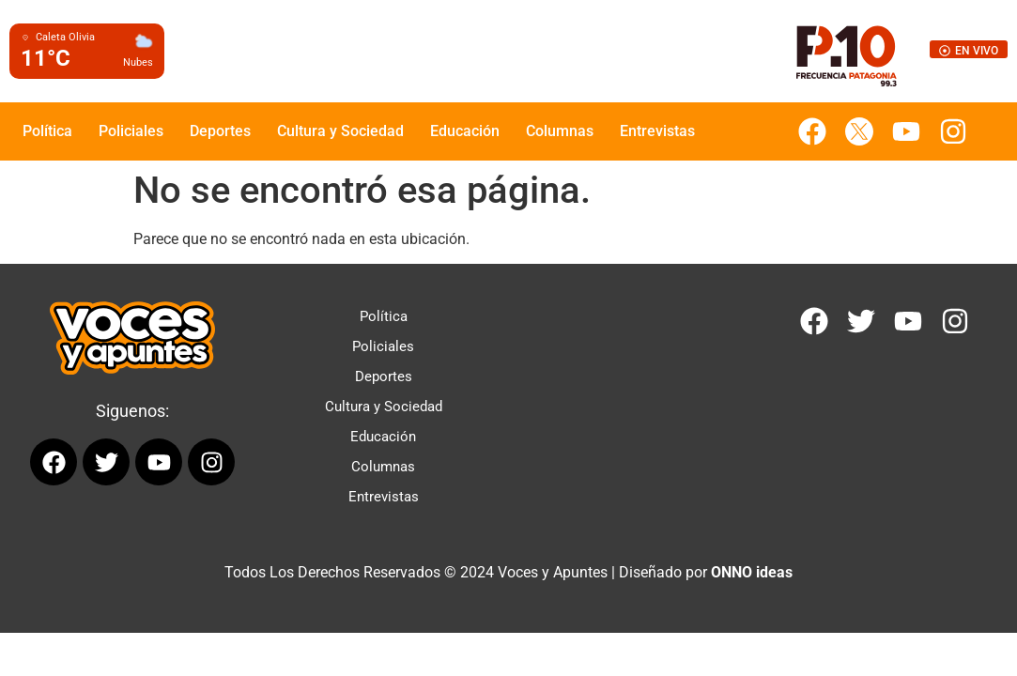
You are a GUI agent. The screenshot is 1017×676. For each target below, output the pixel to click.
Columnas (559, 131)
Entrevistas (657, 131)
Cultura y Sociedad (340, 131)
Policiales (131, 131)
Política (47, 131)
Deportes (220, 131)
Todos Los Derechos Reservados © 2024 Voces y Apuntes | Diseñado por (508, 572)
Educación (465, 131)
